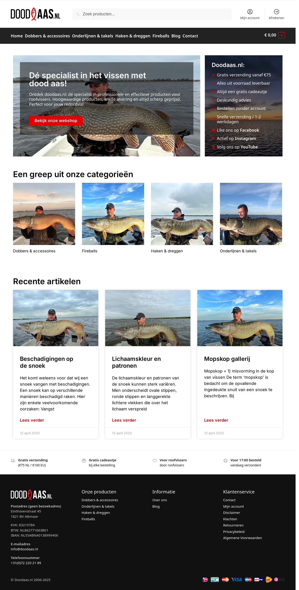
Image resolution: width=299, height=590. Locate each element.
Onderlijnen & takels (98, 504)
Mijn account (249, 14)
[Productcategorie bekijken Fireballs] (113, 216)
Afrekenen (276, 14)
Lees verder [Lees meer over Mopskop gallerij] (216, 418)
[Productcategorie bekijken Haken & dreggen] (182, 216)
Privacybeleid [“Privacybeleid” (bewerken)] (233, 529)
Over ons (159, 498)
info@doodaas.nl (24, 547)
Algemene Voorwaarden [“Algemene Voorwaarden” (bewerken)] (242, 536)
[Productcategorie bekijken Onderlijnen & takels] (251, 216)
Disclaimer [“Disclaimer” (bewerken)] (231, 510)
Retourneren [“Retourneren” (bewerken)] (233, 523)
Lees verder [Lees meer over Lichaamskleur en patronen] (124, 418)
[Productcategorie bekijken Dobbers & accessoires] (44, 216)
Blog (156, 504)
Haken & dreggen (96, 510)
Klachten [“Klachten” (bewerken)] (230, 517)
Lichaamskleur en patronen (136, 360)
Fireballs (88, 517)
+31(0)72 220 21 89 (26, 560)
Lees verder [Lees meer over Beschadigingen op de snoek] (32, 418)
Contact (229, 498)
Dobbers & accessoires (100, 498)
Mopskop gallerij (227, 356)
